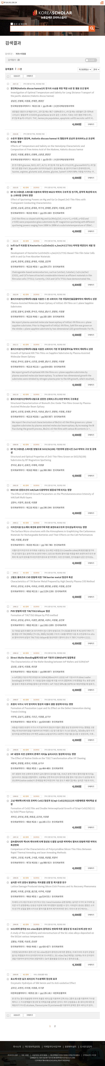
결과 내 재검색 (20, 24)
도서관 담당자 (86, 1047)
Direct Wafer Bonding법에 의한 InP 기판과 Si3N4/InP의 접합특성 (43, 657)
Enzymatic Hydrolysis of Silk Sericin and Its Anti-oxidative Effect (43, 983)
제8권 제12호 (32, 625)
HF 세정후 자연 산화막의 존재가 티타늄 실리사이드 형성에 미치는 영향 (43, 754)
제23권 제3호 (32, 213)
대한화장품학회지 (18, 993)
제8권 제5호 (31, 768)
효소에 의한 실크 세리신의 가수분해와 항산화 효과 (34, 979)
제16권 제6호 (32, 470)
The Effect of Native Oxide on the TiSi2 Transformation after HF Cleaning (48, 758)
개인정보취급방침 (32, 1047)
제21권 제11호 (32, 367)
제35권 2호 (33, 993)
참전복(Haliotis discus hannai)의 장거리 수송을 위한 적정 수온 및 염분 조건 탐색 (50, 88)
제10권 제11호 (32, 545)
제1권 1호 (36, 160)
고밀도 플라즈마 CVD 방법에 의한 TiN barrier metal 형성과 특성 (42, 577)
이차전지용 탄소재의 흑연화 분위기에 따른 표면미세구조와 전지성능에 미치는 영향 (49, 527)
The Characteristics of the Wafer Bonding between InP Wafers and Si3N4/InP (50, 662)
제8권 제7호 (31, 722)
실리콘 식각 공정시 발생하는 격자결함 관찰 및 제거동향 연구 (38, 882)
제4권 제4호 (31, 947)
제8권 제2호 (31, 822)
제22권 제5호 (32, 267)
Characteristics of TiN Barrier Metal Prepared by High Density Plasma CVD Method (53, 581)
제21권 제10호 (32, 417)
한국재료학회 (58, 213)
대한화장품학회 (59, 993)
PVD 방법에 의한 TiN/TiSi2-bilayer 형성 (30, 611)
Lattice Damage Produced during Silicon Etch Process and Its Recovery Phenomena (53, 886)
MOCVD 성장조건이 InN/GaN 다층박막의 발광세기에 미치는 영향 (41, 490)
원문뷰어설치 (70, 1047)
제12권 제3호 (32, 508)
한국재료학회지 (17, 213)
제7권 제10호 (32, 863)
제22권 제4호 (32, 317)
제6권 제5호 (31, 897)
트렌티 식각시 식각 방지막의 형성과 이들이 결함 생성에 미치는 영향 (42, 704)
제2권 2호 (36, 106)
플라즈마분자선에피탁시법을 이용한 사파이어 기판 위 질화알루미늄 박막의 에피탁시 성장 (52, 349)
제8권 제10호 (32, 672)
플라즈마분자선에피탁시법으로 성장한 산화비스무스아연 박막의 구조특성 (44, 399)
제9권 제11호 (32, 591)
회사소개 (17, 1047)
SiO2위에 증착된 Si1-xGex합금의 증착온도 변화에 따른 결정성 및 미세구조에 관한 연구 (51, 929)
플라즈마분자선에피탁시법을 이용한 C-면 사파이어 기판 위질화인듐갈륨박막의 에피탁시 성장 (54, 299)
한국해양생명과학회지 (20, 106)
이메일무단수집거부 (52, 1047)
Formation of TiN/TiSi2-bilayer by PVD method (34, 615)
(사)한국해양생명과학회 (63, 106)
